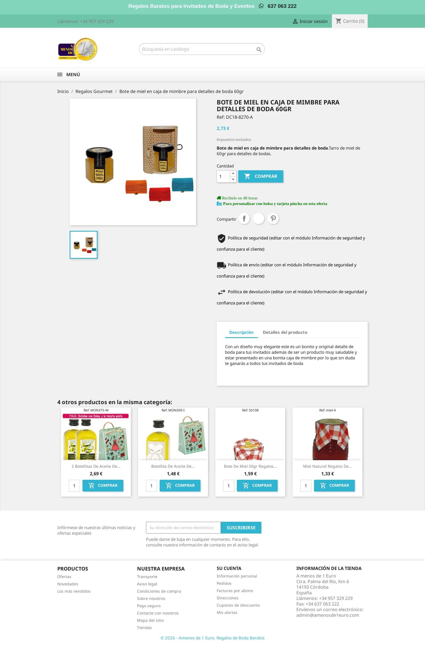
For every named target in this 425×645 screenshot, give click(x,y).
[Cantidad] (223, 176)
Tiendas (144, 627)
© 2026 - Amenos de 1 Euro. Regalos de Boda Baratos (212, 638)
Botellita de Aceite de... (173, 466)
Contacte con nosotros (158, 613)
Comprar (260, 176)
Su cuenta (229, 568)
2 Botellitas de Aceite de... (96, 466)
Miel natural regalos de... (327, 466)
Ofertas (64, 576)
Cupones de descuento (238, 605)
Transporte (147, 576)
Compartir (244, 218)
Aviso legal (147, 583)
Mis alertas (227, 612)
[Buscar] (202, 49)
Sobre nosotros (151, 598)
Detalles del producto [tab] (285, 332)
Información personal (237, 576)
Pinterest (273, 218)
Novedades (67, 583)
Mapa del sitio (150, 620)
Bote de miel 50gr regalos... (250, 466)
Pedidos (224, 583)
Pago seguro (148, 605)
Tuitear (258, 218)
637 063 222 (278, 6)
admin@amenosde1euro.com (327, 615)
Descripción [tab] (241, 332)
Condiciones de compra (159, 591)
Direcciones (228, 597)
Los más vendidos (74, 591)
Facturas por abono (235, 590)
